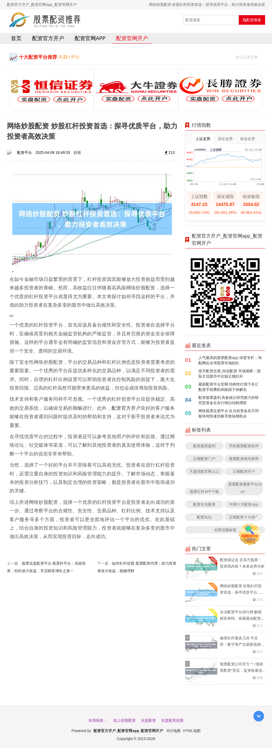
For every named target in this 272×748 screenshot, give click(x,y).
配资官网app (90, 38)
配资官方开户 (48, 38)
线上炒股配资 (124, 720)
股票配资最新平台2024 (245, 487)
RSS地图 (174, 730)
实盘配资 (148, 720)
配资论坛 (204, 516)
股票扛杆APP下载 (204, 491)
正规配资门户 (204, 458)
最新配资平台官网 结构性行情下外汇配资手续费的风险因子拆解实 (228, 387)
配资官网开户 (132, 38)
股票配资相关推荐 (244, 458)
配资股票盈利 (204, 445)
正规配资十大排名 (244, 516)
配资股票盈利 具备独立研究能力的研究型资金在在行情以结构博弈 (228, 400)
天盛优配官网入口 (204, 471)
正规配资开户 (244, 471)
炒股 (77, 152)
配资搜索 (252, 20)
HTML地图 (192, 730)
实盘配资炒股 (172, 720)
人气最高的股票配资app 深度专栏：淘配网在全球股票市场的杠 (230, 360)
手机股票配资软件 (244, 445)
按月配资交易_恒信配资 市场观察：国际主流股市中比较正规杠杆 (229, 373)
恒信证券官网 (249, 56)
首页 (16, 38)
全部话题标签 (225, 529)
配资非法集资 (204, 504)
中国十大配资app (243, 504)
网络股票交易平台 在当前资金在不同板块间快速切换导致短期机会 (228, 413)
